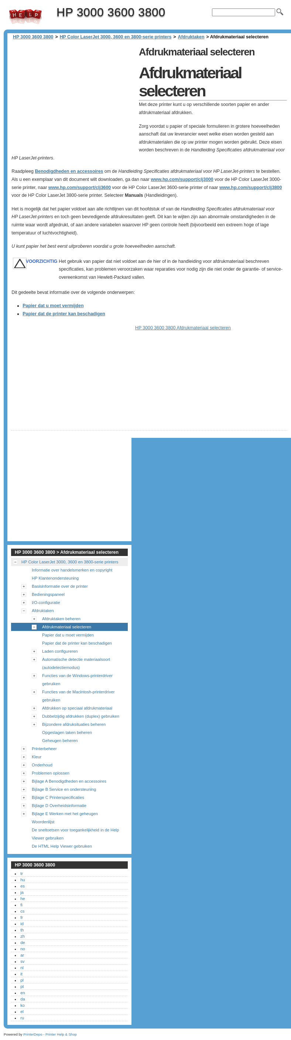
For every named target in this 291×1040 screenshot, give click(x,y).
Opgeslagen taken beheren (67, 732)
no (22, 949)
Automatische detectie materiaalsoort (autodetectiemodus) (76, 663)
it (21, 974)
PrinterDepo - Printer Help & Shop (50, 1034)
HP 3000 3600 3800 (25, 16)
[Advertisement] (73, 96)
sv (22, 961)
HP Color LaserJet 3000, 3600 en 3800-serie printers (116, 37)
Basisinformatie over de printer (60, 586)
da (22, 999)
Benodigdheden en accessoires (69, 171)
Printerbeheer (44, 748)
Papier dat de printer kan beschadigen (64, 313)
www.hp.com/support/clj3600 (79, 187)
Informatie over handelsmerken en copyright (72, 570)
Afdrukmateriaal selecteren (66, 627)
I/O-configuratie (46, 602)
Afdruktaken (191, 37)
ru (22, 1018)
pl (22, 980)
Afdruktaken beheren (61, 619)
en (22, 993)
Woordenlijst (43, 822)
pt (22, 986)
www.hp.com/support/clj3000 (182, 179)
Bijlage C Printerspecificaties (58, 797)
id (22, 923)
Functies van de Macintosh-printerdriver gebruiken (78, 696)
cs (22, 911)
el (22, 1011)
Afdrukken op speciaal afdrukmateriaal (77, 708)
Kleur (36, 757)
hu (22, 880)
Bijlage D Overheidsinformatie (59, 805)
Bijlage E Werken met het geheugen (65, 813)
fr (21, 917)
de (22, 942)
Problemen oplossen (50, 773)
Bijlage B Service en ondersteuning (64, 789)
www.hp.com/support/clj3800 (250, 187)
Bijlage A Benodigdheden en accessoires (69, 781)
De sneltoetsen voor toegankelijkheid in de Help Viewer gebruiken (75, 834)
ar (22, 955)
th (22, 930)
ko (22, 1005)
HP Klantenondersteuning (55, 578)
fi (21, 905)
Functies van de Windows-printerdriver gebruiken (77, 679)
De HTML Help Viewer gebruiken (62, 846)
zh (22, 936)
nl (22, 967)
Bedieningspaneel (48, 594)
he (22, 898)
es (22, 886)
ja (22, 892)
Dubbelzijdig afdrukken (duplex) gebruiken (80, 716)
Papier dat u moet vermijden (53, 305)
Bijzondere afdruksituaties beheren (74, 724)
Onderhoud (42, 765)
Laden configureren (60, 651)
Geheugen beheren (60, 740)
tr (21, 873)
